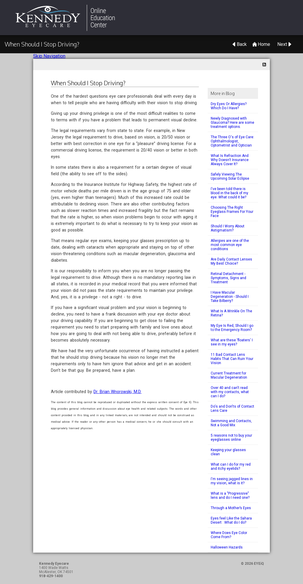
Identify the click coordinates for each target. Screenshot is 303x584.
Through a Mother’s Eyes (231, 508)
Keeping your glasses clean (228, 452)
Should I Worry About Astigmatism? (227, 228)
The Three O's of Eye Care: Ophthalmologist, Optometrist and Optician (232, 141)
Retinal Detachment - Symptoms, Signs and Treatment (228, 278)
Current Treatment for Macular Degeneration (229, 375)
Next (282, 44)
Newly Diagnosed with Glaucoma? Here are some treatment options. (232, 122)
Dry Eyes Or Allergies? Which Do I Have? (228, 106)
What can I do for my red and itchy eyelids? (231, 466)
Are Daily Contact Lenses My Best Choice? (231, 261)
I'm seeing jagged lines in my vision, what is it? (232, 481)
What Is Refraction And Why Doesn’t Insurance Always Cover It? (230, 160)
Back (242, 44)
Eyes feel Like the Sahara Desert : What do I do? (231, 520)
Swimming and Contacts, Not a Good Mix (231, 423)
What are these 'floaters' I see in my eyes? (232, 342)
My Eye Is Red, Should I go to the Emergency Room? (232, 328)
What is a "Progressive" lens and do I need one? (230, 495)
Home (264, 44)
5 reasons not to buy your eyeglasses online (231, 437)
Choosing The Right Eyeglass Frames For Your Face (232, 211)
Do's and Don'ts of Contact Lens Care (232, 408)
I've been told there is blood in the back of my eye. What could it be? (229, 193)
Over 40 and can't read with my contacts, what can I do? (230, 392)
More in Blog (223, 93)
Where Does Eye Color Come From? (229, 535)
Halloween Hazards (227, 547)
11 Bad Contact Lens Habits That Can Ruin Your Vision (232, 359)
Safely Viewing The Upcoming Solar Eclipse (230, 176)
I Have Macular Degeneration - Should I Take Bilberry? (230, 296)
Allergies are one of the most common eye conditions (230, 245)
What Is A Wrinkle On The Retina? (231, 313)
